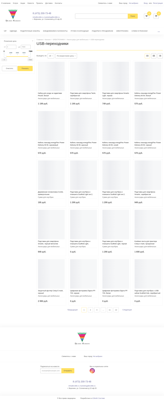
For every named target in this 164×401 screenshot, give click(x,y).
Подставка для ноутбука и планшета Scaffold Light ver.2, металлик (113, 194)
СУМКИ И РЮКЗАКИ (139, 31)
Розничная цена (10, 41)
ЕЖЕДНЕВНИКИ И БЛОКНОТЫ (55, 31)
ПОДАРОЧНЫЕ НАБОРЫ (30, 31)
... (159, 31)
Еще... (3, 3)
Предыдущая (72, 310)
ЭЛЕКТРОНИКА (122, 31)
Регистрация (158, 3)
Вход (145, 3)
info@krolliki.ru (38, 17)
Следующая (127, 310)
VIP (5, 31)
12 (116, 310)
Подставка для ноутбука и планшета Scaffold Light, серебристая (80, 243)
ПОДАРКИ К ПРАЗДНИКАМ (102, 31)
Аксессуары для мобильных (49, 99)
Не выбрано (133, 3)
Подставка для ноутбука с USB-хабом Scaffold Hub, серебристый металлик (147, 293)
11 (110, 310)
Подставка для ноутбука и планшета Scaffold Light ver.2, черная (81, 194)
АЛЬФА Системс (98, 398)
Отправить (68, 371)
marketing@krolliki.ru (52, 17)
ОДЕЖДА (13, 31)
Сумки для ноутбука (45, 197)
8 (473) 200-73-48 (42, 13)
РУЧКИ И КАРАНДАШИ (80, 31)
